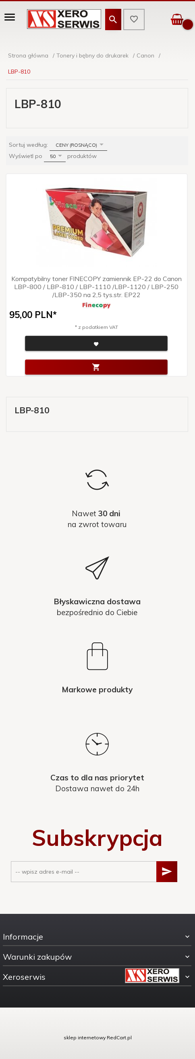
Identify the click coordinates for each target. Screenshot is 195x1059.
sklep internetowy (85, 1037)
